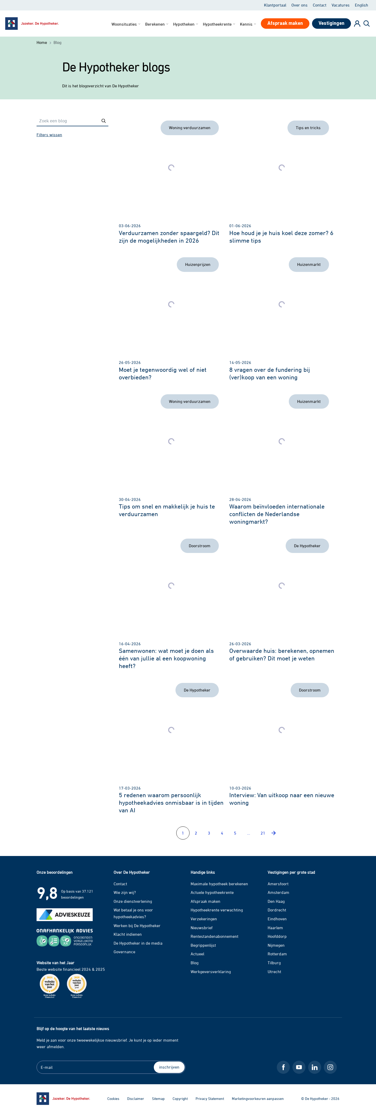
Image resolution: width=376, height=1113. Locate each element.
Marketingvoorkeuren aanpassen (258, 1098)
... (248, 833)
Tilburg (274, 962)
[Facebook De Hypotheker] (283, 1067)
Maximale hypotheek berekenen (219, 883)
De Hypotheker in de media (138, 943)
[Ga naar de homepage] (63, 1099)
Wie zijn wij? (125, 892)
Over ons (299, 5)
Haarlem (275, 927)
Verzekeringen (204, 918)
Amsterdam (278, 892)
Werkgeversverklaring (211, 971)
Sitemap (158, 1098)
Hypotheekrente (219, 24)
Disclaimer (135, 1098)
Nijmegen (276, 945)
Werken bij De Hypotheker (137, 925)
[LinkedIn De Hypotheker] (314, 1067)
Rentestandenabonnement (214, 936)
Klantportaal (275, 5)
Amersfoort (278, 883)
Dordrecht (277, 909)
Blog (194, 962)
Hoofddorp (277, 936)
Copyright (180, 1098)
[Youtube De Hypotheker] (299, 1067)
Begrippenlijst (203, 945)
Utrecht (274, 971)
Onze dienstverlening (133, 901)
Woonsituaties (126, 24)
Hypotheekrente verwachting (217, 909)
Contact (319, 5)
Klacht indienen (128, 934)
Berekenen (157, 24)
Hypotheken (186, 24)
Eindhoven (277, 918)
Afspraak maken (205, 901)
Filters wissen (49, 134)
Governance (124, 951)
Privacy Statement (210, 1098)
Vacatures (341, 5)
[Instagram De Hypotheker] (330, 1067)
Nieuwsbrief (202, 927)
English (361, 5)
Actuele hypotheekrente (212, 892)
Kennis (248, 24)
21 (263, 833)
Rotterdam (277, 953)
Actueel (197, 953)
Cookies (113, 1098)
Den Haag (276, 901)
